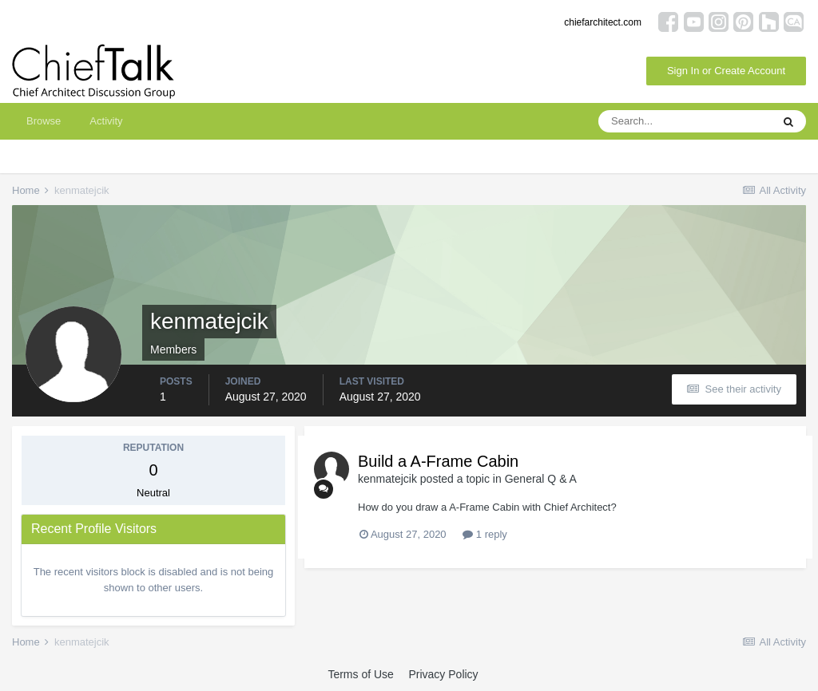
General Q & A (541, 478)
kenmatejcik (387, 478)
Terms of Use (360, 674)
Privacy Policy (443, 674)
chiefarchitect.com (602, 22)
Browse (43, 121)
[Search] (684, 121)
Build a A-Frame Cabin (438, 461)
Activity (105, 121)
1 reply (485, 534)
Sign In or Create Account (726, 71)
